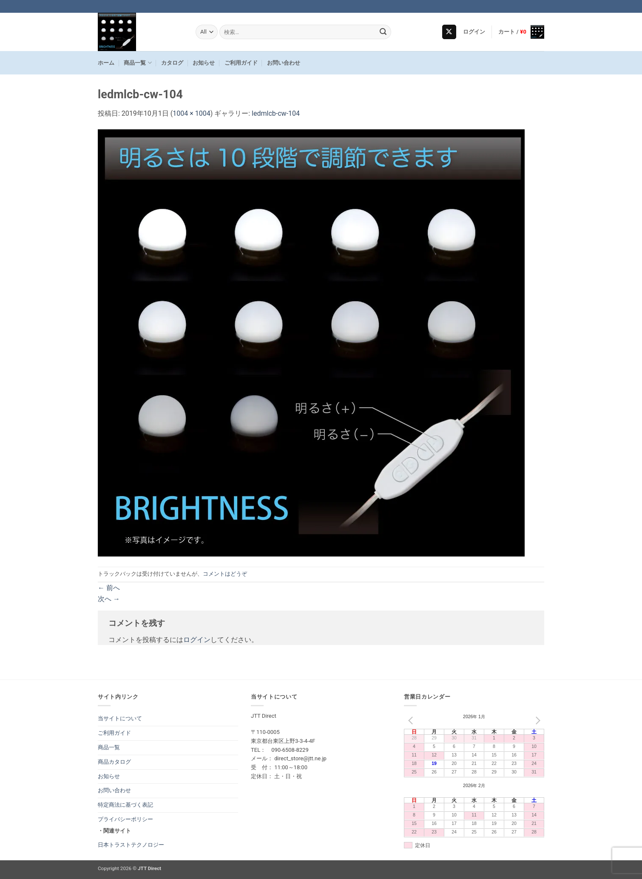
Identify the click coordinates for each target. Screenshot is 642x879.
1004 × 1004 (191, 113)
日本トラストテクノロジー (131, 845)
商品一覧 (137, 63)
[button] (474, 31)
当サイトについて (120, 718)
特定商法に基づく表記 (125, 805)
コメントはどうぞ (225, 574)
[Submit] (383, 32)
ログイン (196, 640)
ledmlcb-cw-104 (276, 113)
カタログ (172, 63)
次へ (109, 599)
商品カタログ (114, 762)
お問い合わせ (283, 63)
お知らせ (204, 63)
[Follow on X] (449, 32)
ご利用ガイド (241, 63)
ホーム (106, 63)
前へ (109, 588)
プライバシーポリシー (125, 819)
